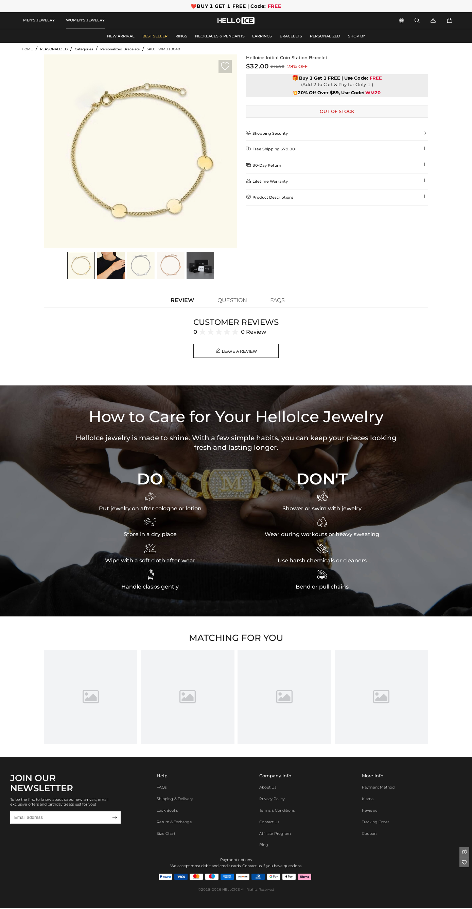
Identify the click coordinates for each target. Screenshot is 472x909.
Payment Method (378, 788)
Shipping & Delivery (175, 799)
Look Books (167, 811)
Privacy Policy (272, 799)
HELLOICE (231, 890)
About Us (267, 788)
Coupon (369, 834)
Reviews (369, 811)
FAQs (162, 788)
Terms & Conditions (277, 811)
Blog (263, 845)
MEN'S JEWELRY (39, 20)
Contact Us (269, 822)
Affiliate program (275, 834)
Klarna (367, 799)
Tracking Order (375, 822)
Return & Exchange (174, 822)
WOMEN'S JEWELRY (85, 20)
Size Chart (166, 834)
